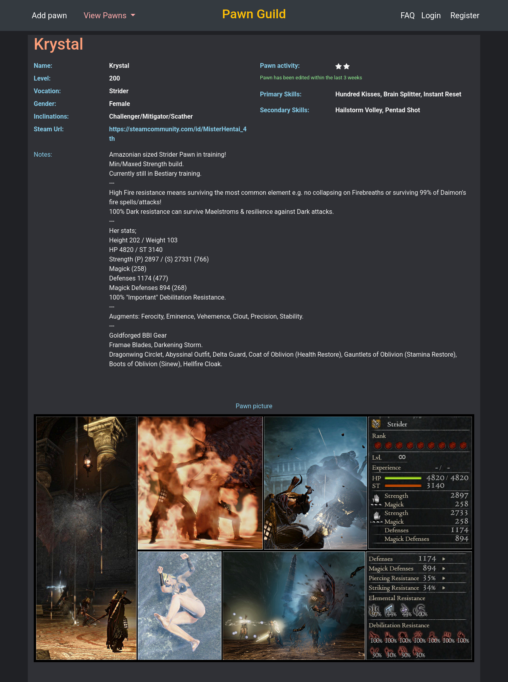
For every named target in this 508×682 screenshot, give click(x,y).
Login (431, 15)
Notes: (43, 154)
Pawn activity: (280, 65)
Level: (42, 78)
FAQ (407, 15)
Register (464, 15)
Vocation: (47, 91)
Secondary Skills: (284, 110)
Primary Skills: (281, 94)
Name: (43, 65)
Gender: (45, 104)
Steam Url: (49, 129)
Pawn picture (254, 406)
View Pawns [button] (106, 15)
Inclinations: (51, 116)
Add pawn (49, 15)
